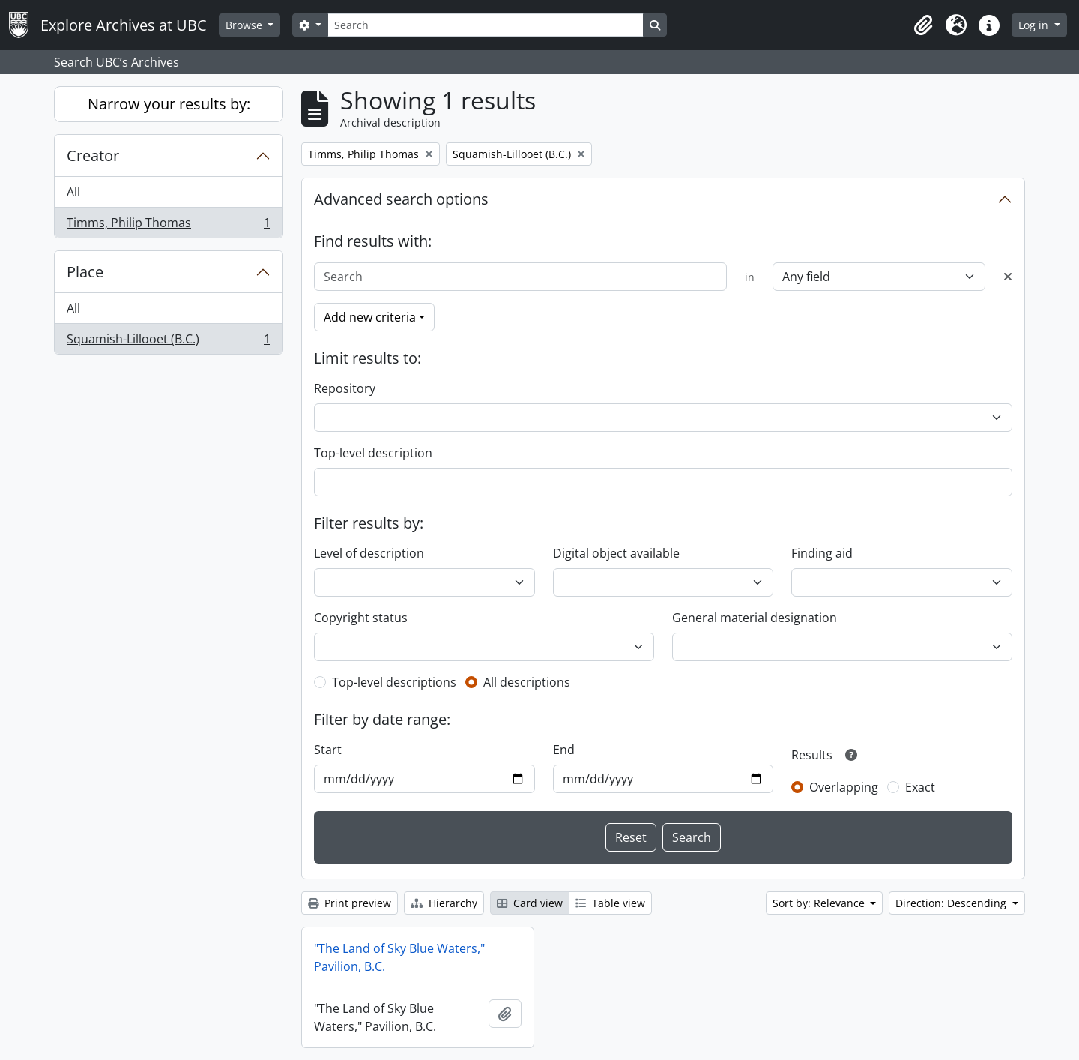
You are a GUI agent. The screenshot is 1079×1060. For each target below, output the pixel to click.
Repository (344, 388)
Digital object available (616, 553)
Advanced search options (401, 199)
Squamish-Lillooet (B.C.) (168, 342)
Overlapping (843, 787)
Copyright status (361, 617)
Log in (1034, 25)
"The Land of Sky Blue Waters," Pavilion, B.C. (399, 957)
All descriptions (526, 682)
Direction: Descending (952, 903)
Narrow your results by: (169, 104)
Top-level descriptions (394, 682)
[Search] (485, 25)
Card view (530, 903)
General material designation (754, 617)
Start (328, 749)
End (564, 749)
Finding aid (822, 553)
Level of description (369, 553)
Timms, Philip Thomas (168, 226)
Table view (610, 903)
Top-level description (373, 453)
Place (85, 272)
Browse (245, 25)
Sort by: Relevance (820, 903)
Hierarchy (444, 903)
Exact (920, 787)
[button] (923, 25)
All (73, 192)
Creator (93, 155)
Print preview (349, 903)
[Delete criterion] (1007, 277)
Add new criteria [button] (370, 317)
